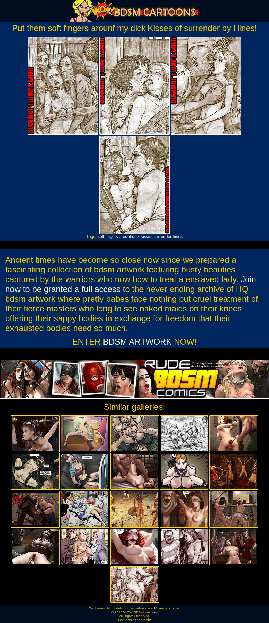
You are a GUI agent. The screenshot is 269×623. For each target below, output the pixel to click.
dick (135, 236)
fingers (112, 236)
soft (101, 236)
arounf (125, 236)
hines (177, 236)
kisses (146, 236)
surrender (162, 236)
